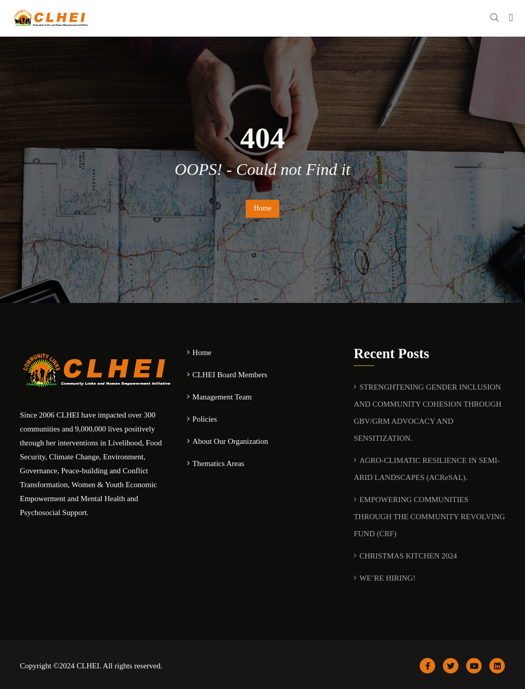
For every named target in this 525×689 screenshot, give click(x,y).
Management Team (222, 397)
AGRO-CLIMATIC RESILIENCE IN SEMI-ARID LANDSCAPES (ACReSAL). (427, 469)
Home (262, 208)
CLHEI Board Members (230, 375)
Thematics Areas (218, 463)
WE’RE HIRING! (387, 578)
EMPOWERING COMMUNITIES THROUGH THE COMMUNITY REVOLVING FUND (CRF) (429, 516)
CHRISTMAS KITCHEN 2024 (408, 556)
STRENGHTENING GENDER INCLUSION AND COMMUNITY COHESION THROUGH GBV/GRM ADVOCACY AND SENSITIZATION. (427, 412)
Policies (205, 419)
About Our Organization (230, 441)
